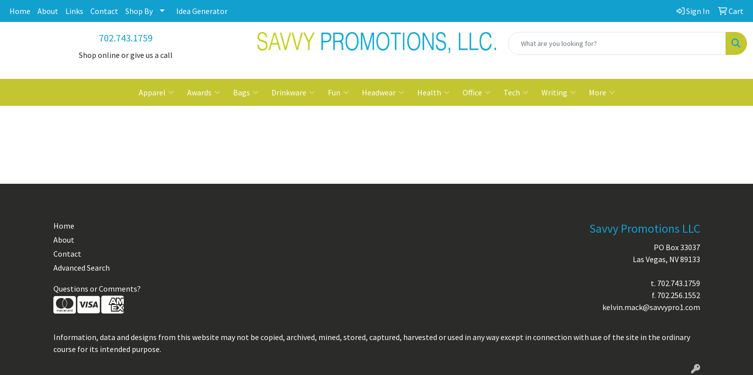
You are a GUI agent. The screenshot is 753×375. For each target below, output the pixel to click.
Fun (338, 92)
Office (477, 92)
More (602, 92)
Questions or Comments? (97, 289)
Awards (203, 92)
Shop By (139, 11)
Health (433, 92)
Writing (558, 92)
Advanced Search (81, 268)
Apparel (156, 92)
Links (74, 11)
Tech (515, 92)
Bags (245, 92)
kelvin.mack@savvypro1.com (651, 307)
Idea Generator (202, 11)
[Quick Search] (617, 43)
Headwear (383, 92)
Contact (104, 11)
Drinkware (293, 92)
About (47, 11)
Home (19, 11)
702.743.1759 (126, 37)
